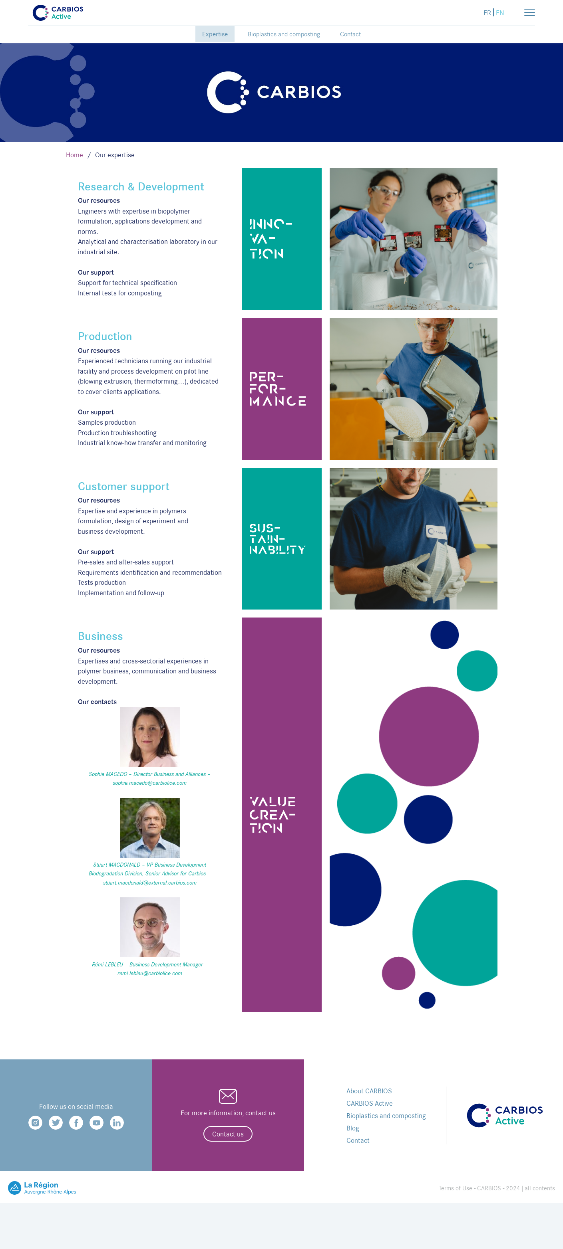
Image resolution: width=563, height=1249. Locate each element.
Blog (352, 1128)
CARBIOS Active (369, 1103)
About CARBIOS (369, 1091)
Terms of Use (455, 1188)
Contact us (228, 1134)
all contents (540, 1188)
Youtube (96, 1123)
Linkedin (117, 1123)
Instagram (35, 1123)
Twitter (56, 1123)
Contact (350, 34)
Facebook (76, 1123)
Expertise (215, 34)
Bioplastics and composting (284, 34)
